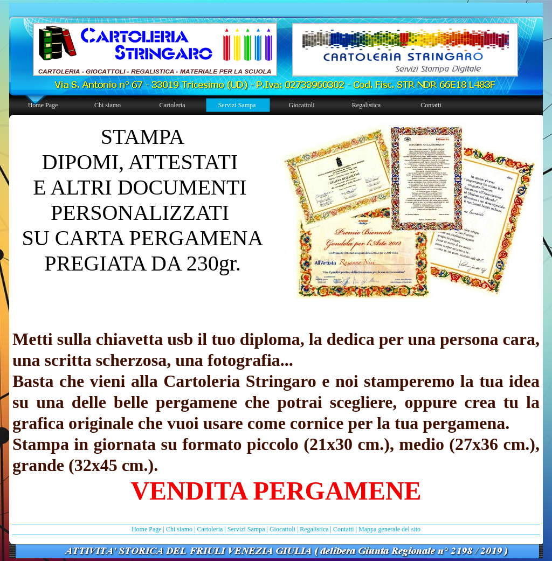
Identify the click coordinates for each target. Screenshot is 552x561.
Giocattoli (282, 529)
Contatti (343, 529)
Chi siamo (179, 529)
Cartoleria (210, 529)
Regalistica (314, 529)
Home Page (147, 529)
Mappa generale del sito (389, 529)
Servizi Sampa (246, 529)
